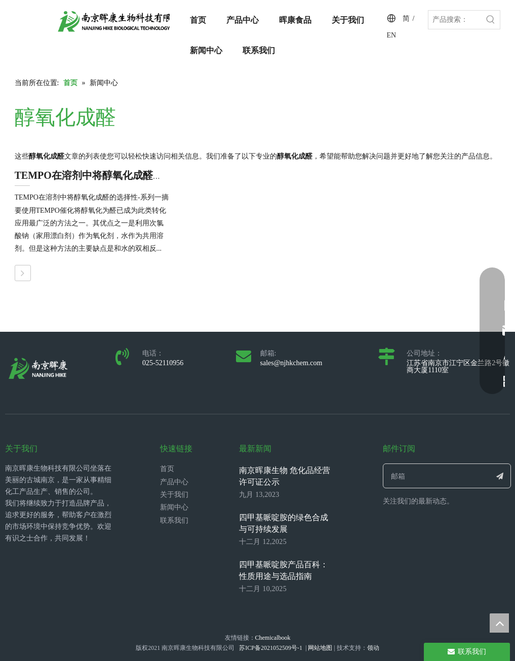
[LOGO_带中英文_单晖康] (123, 21)
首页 (167, 469)
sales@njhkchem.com (291, 363)
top (499, 623)
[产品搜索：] (455, 20)
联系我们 (174, 520)
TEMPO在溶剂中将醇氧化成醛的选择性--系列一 (123, 175)
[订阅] (500, 476)
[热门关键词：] (491, 20)
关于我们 (174, 494)
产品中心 (174, 482)
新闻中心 (174, 507)
